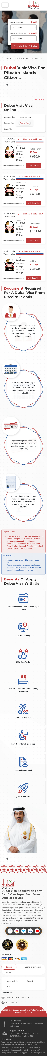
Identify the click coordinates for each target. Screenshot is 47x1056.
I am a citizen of (23, 22)
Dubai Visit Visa (13, 981)
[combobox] (23, 27)
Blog (8, 986)
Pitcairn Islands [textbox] (17, 27)
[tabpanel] (23, 209)
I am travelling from (23, 33)
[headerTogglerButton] (5, 5)
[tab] (9, 117)
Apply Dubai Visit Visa (25, 46)
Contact (30, 981)
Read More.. (39, 99)
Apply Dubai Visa (33, 166)
